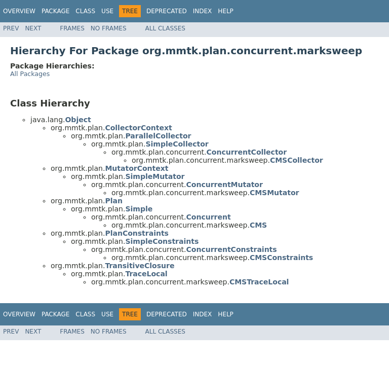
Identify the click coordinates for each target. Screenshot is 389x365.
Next (33, 28)
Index (202, 11)
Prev (11, 28)
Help (226, 11)
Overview (19, 11)
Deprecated (166, 11)
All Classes (165, 28)
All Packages (30, 74)
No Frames (109, 28)
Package (55, 11)
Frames (72, 28)
